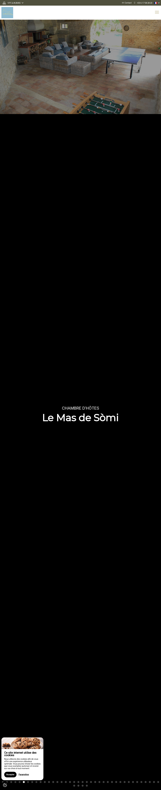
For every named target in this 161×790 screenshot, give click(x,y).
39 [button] (74, 785)
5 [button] (19, 782)
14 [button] (57, 782)
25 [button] (103, 782)
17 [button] (70, 782)
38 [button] (158, 782)
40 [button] (78, 785)
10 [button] (40, 782)
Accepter (10, 774)
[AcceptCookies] (4, 785)
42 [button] (86, 785)
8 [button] (32, 782)
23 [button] (95, 782)
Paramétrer (24, 774)
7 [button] (28, 782)
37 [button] (154, 782)
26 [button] (107, 782)
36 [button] (149, 782)
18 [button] (74, 782)
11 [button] (44, 782)
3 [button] (11, 782)
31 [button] (128, 782)
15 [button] (61, 782)
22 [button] (91, 782)
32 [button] (133, 782)
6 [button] (23, 782)
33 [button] (137, 782)
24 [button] (99, 782)
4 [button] (15, 782)
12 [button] (49, 782)
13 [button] (53, 782)
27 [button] (112, 782)
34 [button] (141, 782)
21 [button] (86, 782)
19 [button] (78, 782)
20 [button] (82, 782)
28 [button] (116, 782)
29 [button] (120, 782)
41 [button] (82, 785)
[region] (22, 758)
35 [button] (145, 782)
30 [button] (124, 782)
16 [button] (65, 782)
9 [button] (36, 782)
